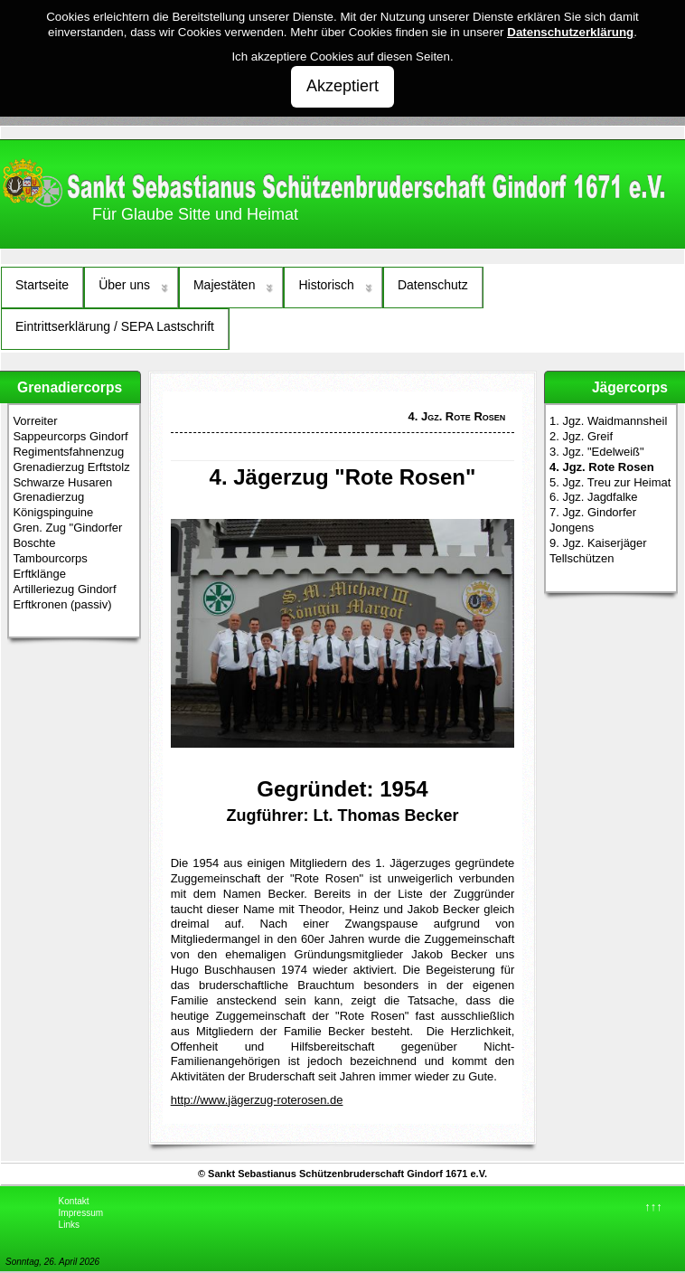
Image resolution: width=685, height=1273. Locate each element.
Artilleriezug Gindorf (64, 589)
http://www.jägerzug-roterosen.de (257, 1100)
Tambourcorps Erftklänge (50, 566)
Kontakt (74, 1201)
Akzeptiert (342, 86)
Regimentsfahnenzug (68, 451)
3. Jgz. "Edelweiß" (596, 451)
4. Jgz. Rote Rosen (601, 467)
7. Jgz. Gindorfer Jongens (592, 519)
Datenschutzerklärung (570, 32)
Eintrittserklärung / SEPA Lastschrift (114, 326)
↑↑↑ (653, 1206)
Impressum (81, 1213)
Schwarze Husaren (62, 482)
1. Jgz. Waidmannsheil (608, 421)
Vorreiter (35, 421)
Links (69, 1225)
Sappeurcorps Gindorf (70, 436)
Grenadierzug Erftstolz (71, 467)
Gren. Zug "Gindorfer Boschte (67, 535)
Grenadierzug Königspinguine (53, 504)
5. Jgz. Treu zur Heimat (610, 482)
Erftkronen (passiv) (62, 604)
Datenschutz (433, 285)
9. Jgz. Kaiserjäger (598, 543)
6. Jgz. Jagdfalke (593, 497)
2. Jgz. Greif (581, 436)
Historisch (325, 285)
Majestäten (224, 285)
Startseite (42, 285)
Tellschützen (582, 558)
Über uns (124, 285)
